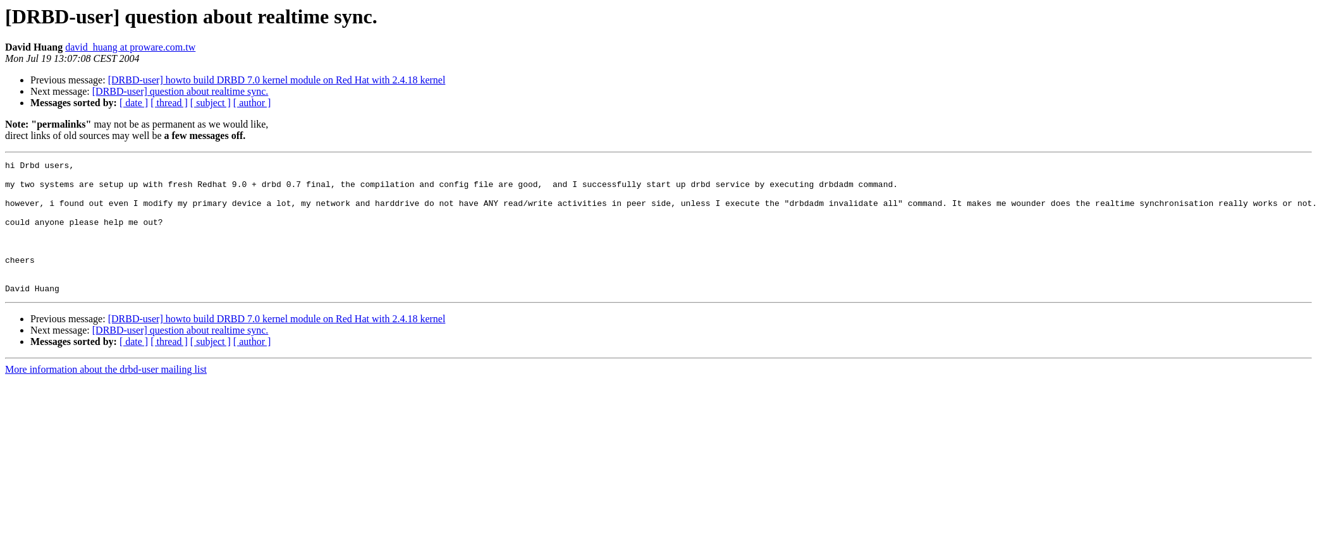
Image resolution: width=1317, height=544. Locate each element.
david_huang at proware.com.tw (130, 47)
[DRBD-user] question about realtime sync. (180, 91)
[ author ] (252, 102)
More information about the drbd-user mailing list (106, 395)
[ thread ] (169, 102)
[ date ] (133, 102)
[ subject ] (210, 102)
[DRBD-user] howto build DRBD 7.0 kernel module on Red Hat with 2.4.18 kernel (277, 80)
